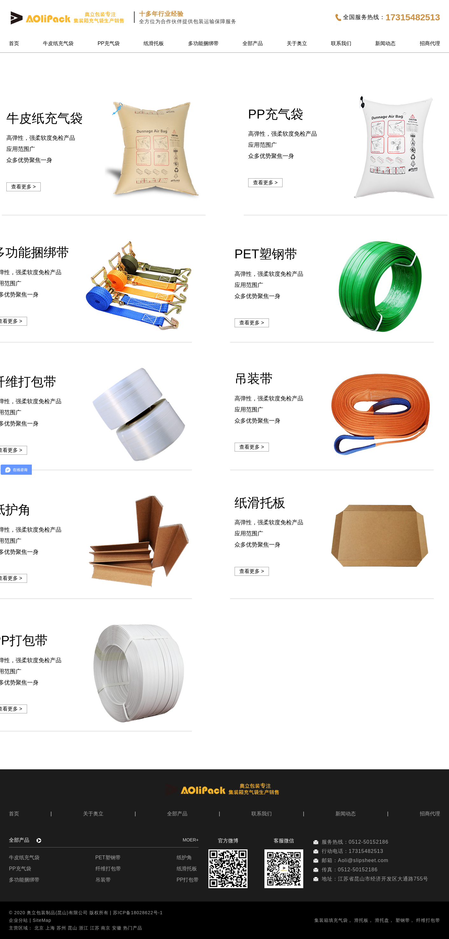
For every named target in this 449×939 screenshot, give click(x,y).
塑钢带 (403, 920)
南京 (105, 927)
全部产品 (252, 43)
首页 (14, 43)
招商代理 (430, 43)
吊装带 (103, 879)
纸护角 (184, 857)
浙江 (83, 927)
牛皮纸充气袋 (58, 43)
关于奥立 (297, 43)
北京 (39, 927)
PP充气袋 (109, 43)
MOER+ (191, 840)
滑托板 (361, 920)
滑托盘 (382, 920)
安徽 (117, 927)
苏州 (61, 927)
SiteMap (42, 920)
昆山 (72, 927)
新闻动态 (385, 43)
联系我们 (341, 43)
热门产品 (132, 927)
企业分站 (18, 920)
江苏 (95, 927)
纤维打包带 (108, 868)
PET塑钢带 (108, 857)
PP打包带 (188, 879)
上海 (50, 927)
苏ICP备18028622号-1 (138, 912)
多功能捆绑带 (203, 43)
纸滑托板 (154, 43)
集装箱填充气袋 (331, 920)
